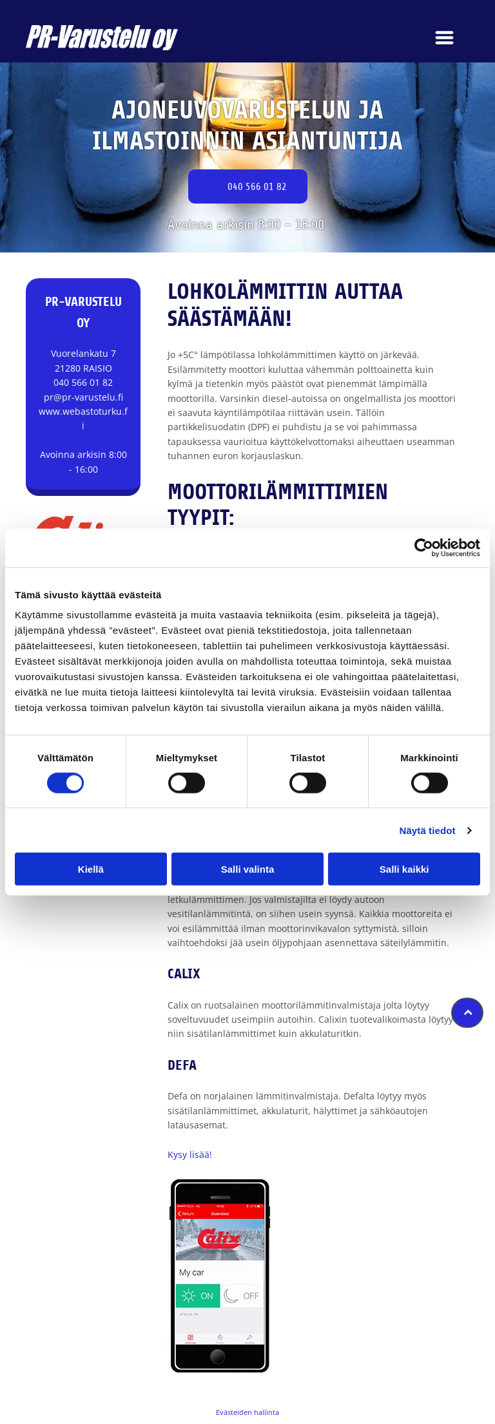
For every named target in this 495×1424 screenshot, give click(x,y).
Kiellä (91, 869)
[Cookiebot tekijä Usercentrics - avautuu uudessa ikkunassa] (423, 547)
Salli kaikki (404, 869)
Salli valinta (248, 869)
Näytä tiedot (428, 830)
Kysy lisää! (190, 1154)
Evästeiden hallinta (247, 1412)
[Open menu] (444, 37)
